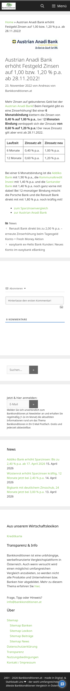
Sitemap (12, 620)
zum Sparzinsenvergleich (31, 208)
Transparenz (15, 652)
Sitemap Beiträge (21, 636)
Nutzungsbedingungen (23, 657)
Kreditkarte (14, 536)
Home (9, 22)
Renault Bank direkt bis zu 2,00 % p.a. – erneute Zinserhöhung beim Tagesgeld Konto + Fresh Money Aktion (33, 233)
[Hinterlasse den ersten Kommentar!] (34, 300)
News (13, 223)
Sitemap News (19, 641)
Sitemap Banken (21, 625)
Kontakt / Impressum (21, 662)
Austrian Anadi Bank (19, 106)
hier (36, 586)
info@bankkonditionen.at (24, 602)
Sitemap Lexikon (21, 631)
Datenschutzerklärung (22, 646)
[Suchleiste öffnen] (42, 6)
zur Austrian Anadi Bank (30, 212)
